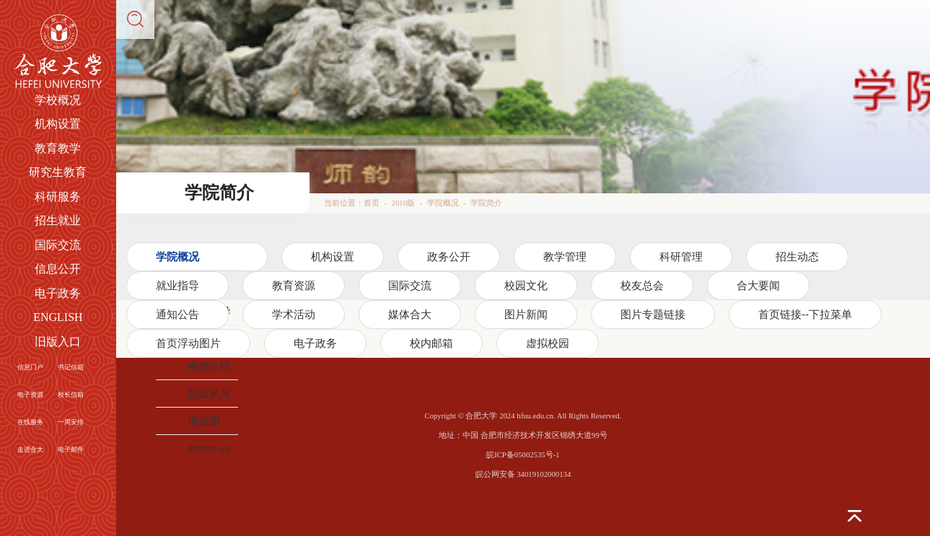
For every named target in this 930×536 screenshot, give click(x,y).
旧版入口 (58, 341)
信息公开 (58, 269)
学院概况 (443, 202)
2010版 (403, 202)
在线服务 (30, 422)
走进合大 (30, 449)
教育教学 (58, 148)
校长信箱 (71, 394)
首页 (372, 202)
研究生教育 (58, 172)
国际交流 (58, 245)
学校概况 (58, 100)
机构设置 (58, 124)
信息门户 (30, 367)
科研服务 (58, 196)
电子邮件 (71, 449)
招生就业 (58, 220)
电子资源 (30, 394)
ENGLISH (57, 317)
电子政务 (58, 293)
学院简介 (486, 202)
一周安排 (71, 422)
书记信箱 (71, 367)
